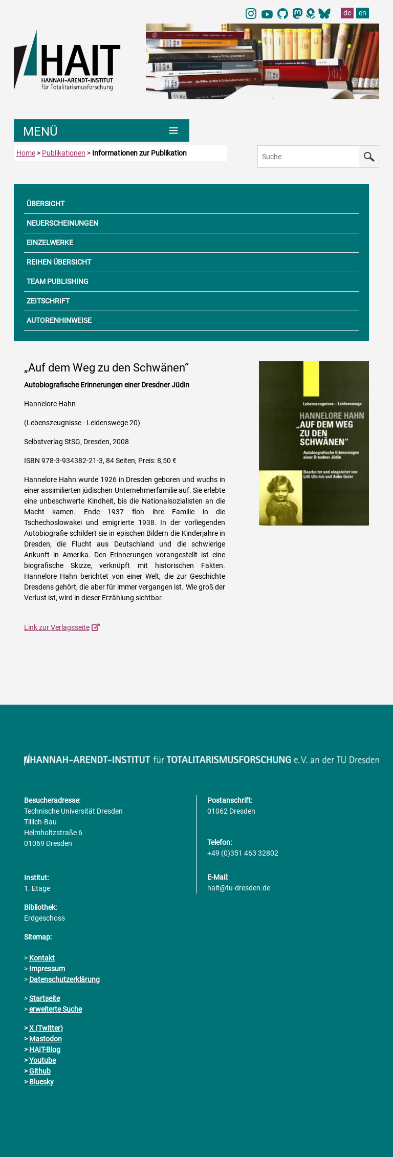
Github (40, 1071)
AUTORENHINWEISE (59, 320)
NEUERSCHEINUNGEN (62, 223)
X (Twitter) (46, 1028)
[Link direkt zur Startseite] (75, 59)
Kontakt (42, 958)
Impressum (47, 969)
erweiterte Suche (55, 1009)
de (347, 13)
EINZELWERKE (50, 242)
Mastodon (45, 1039)
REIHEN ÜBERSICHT (59, 262)
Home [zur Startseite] (25, 153)
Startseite (44, 998)
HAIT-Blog (44, 1049)
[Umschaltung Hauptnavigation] (101, 130)
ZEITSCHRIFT (48, 301)
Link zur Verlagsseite (57, 627)
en (362, 13)
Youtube (42, 1060)
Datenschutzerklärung (64, 979)
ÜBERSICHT (45, 204)
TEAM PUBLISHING (58, 281)
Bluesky (41, 1082)
